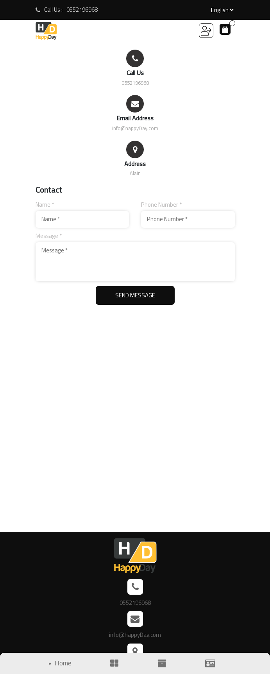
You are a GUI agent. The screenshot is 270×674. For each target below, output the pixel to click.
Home (63, 663)
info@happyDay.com (135, 128)
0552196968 (82, 9)
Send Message (135, 295)
